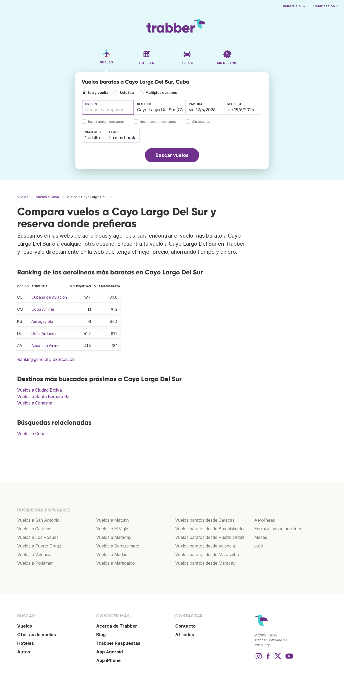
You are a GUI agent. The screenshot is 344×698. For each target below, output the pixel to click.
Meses (260, 537)
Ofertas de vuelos (36, 634)
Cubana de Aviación (49, 297)
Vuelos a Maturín (112, 520)
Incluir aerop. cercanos (106, 122)
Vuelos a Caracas (34, 528)
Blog (101, 634)
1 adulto (92, 137)
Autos (23, 651)
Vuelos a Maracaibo (115, 563)
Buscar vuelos (172, 155)
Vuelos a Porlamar (35, 563)
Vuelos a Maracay (113, 537)
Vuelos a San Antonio (38, 520)
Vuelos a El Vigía (112, 528)
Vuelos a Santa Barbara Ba (43, 396)
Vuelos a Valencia (34, 554)
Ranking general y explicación (46, 359)
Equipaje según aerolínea (278, 528)
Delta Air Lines (43, 333)
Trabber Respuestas (118, 643)
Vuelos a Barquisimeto (117, 546)
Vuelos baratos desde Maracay (205, 563)
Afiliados (184, 634)
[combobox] (108, 107)
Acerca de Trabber (116, 626)
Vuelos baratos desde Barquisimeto (209, 528)
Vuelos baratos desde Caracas (205, 520)
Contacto (185, 626)
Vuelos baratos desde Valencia (205, 546)
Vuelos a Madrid (111, 554)
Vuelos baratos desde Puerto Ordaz (210, 537)
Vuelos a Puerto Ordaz (39, 546)
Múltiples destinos (161, 93)
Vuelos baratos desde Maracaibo (207, 554)
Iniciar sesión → (325, 6)
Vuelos (24, 626)
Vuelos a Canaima (34, 403)
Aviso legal (262, 645)
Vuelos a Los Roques (38, 537)
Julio (258, 546)
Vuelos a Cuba (31, 433)
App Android (109, 651)
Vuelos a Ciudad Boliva (39, 390)
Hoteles (25, 643)
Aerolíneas (264, 520)
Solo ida (127, 93)
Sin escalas (201, 122)
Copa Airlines (43, 309)
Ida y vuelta (98, 93)
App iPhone (108, 660)
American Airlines (46, 345)
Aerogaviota (42, 321)
